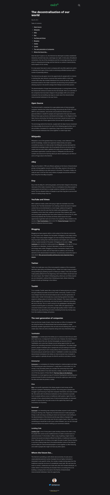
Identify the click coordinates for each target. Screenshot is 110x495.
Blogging (36, 41)
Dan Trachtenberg (43, 221)
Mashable (61, 244)
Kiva (32, 387)
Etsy (35, 35)
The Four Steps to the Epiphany (63, 373)
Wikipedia (37, 30)
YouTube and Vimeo (40, 38)
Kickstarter (34, 364)
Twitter (36, 44)
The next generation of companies (44, 49)
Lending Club (35, 431)
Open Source (38, 27)
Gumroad (34, 410)
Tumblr (36, 46)
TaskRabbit (34, 337)
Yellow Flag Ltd (53, 490)
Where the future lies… (40, 52)
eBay (35, 32)
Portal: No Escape (63, 221)
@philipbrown (55, 485)
